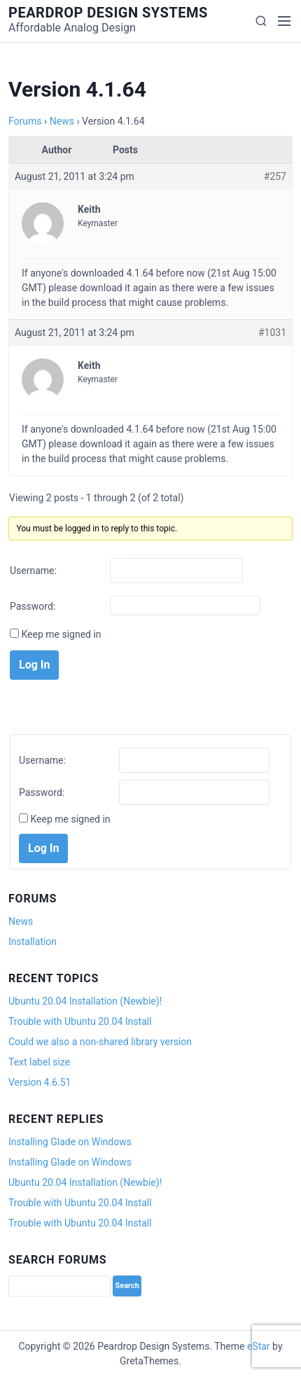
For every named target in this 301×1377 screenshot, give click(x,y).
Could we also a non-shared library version (100, 1041)
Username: (33, 570)
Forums (25, 121)
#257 (275, 176)
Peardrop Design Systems (108, 12)
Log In (34, 664)
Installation (32, 941)
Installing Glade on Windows (70, 1141)
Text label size (39, 1062)
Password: (32, 606)
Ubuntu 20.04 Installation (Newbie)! (85, 1001)
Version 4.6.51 (39, 1082)
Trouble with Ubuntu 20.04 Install (80, 1021)
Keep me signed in (61, 634)
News (62, 121)
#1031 (272, 332)
